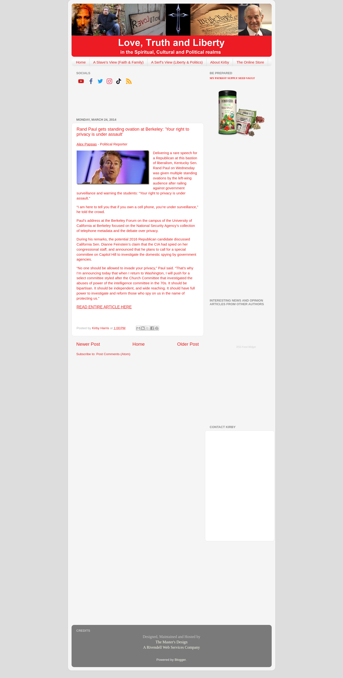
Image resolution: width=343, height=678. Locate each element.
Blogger (180, 660)
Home (81, 62)
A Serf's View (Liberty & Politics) (177, 62)
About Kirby (219, 62)
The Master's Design (171, 642)
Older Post (188, 344)
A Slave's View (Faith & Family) (118, 62)
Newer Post (88, 344)
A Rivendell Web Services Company (171, 647)
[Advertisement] (133, 102)
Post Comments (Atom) (113, 354)
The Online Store (250, 62)
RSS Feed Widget (246, 347)
